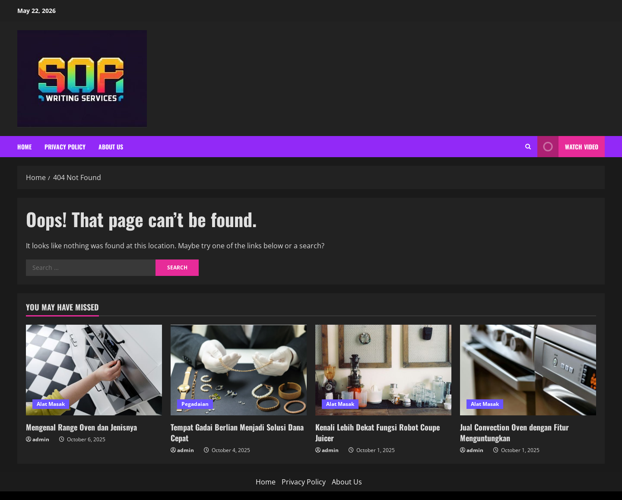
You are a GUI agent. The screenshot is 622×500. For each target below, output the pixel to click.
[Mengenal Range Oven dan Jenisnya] (94, 370)
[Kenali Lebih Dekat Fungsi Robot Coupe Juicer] (383, 370)
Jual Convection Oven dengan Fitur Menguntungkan (514, 432)
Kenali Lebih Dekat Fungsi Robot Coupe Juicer (377, 432)
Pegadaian (195, 404)
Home (24, 146)
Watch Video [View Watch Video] (567, 146)
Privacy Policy (65, 146)
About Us (110, 146)
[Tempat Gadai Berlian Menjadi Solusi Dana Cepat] (239, 370)
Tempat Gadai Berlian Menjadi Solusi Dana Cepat (237, 432)
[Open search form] (528, 146)
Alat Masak (51, 404)
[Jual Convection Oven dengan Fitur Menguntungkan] (528, 370)
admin (40, 439)
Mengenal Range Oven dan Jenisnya (81, 427)
